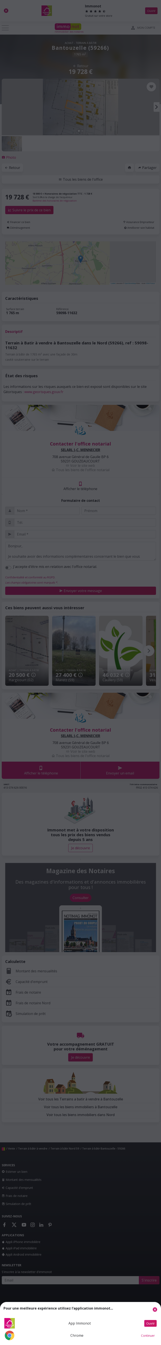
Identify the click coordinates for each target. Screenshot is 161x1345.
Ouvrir (150, 1323)
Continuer (148, 1335)
